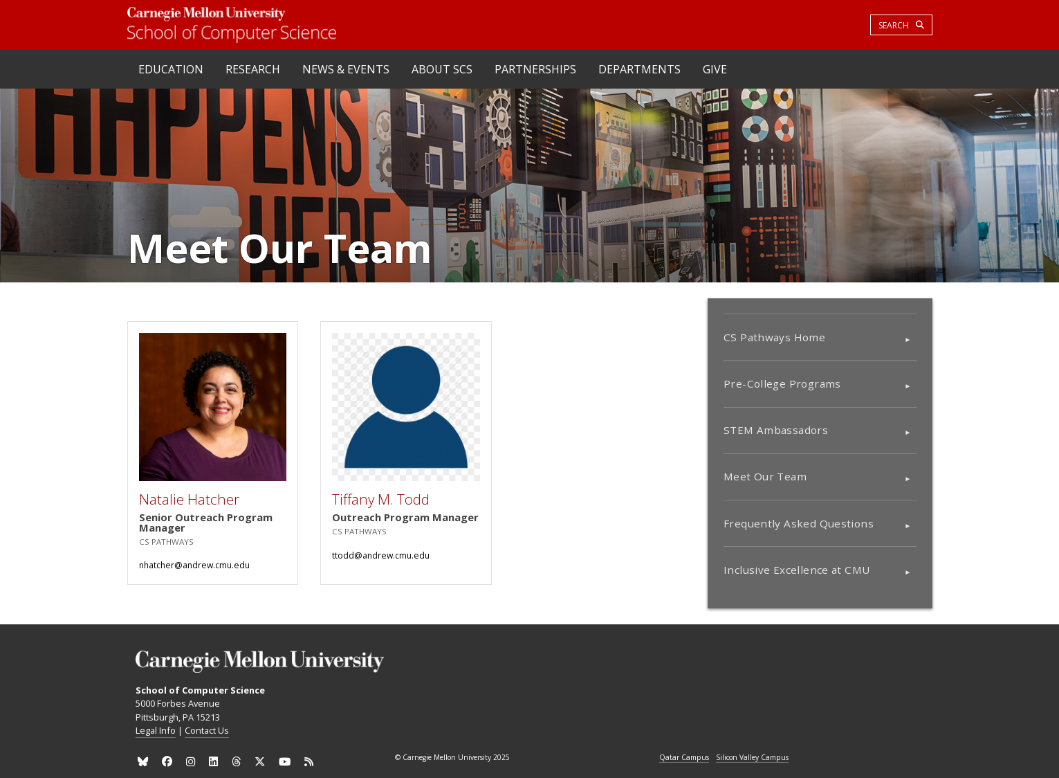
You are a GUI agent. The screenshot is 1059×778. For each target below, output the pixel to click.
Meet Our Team (765, 476)
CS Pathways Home (774, 337)
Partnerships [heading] (535, 69)
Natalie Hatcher (189, 499)
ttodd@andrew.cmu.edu (381, 555)
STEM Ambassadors (776, 430)
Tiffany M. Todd (381, 499)
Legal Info (156, 730)
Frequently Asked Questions (799, 523)
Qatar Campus (684, 758)
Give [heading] (715, 69)
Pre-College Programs (782, 383)
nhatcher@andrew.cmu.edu (194, 565)
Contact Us (207, 730)
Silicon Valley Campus (752, 758)
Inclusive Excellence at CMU (796, 570)
